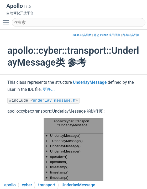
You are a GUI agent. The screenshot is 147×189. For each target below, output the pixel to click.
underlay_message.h (54, 100)
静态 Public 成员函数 (107, 35)
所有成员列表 (131, 35)
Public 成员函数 (82, 35)
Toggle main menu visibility (7, 20)
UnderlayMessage (90, 82)
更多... (49, 89)
